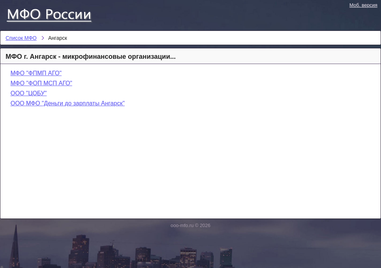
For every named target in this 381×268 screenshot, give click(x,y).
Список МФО (56, 14)
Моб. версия (363, 5)
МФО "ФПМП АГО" (35, 73)
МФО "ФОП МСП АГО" (41, 83)
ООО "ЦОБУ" (28, 93)
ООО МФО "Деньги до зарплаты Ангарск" (67, 103)
